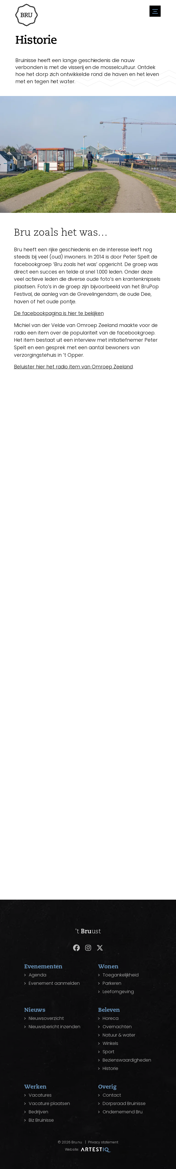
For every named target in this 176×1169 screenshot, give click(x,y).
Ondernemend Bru (123, 1112)
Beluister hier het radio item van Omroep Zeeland (76, 369)
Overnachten (117, 1026)
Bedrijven (38, 1112)
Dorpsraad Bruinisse (124, 1103)
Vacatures (40, 1095)
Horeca (111, 1018)
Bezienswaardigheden (127, 1060)
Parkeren (112, 983)
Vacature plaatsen (49, 1103)
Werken (35, 1086)
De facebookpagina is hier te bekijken (62, 315)
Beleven (109, 1009)
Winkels (110, 1043)
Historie (110, 1068)
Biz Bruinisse (41, 1120)
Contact (112, 1095)
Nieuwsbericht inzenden (54, 1026)
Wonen (108, 966)
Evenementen (43, 966)
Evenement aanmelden (54, 983)
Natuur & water (119, 1035)
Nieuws (34, 1009)
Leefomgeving (118, 991)
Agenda (37, 975)
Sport (108, 1052)
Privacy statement (103, 1142)
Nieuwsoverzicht (46, 1018)
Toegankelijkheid (121, 975)
